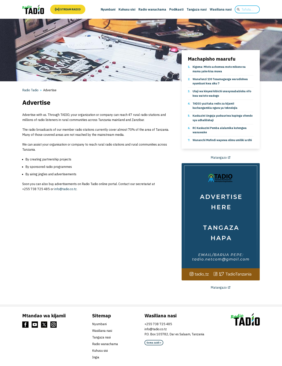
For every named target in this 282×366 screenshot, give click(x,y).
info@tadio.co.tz (65, 189)
